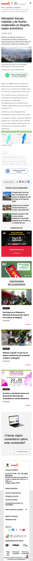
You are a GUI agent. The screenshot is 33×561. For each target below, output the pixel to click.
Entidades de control (11, 496)
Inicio (3, 8)
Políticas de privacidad (15, 552)
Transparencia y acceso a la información (14, 504)
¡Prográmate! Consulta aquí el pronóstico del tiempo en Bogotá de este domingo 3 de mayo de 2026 (21, 196)
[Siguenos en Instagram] (20, 530)
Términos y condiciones (25, 552)
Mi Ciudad (10, 8)
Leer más (27, 324)
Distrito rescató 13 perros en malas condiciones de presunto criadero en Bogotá (16, 355)
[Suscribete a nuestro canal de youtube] (23, 530)
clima (4, 153)
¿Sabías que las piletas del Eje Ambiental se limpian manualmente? (20, 207)
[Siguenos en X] (16, 530)
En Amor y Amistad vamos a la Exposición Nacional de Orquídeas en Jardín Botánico (16, 396)
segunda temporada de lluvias (13, 157)
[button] (17, 182)
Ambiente (17, 8)
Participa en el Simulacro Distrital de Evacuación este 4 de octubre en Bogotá (16, 315)
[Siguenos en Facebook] (9, 530)
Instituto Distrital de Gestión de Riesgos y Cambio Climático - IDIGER (14, 163)
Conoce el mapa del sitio (13, 493)
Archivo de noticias (11, 499)
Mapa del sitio (8, 553)
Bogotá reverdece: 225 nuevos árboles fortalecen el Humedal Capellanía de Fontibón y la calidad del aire (21, 218)
